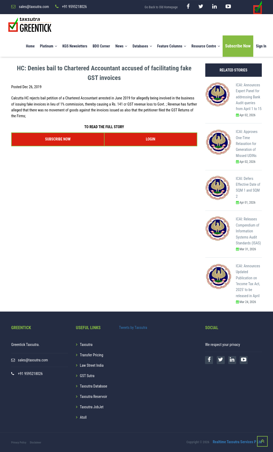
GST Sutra (87, 376)
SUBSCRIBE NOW (58, 139)
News (121, 46)
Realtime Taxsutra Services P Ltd (237, 442)
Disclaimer (35, 442)
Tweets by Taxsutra (133, 327)
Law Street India (92, 365)
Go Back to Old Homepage (161, 7)
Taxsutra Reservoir (93, 396)
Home (30, 46)
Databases (142, 46)
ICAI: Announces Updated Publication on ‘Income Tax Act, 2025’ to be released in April (248, 281)
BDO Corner (101, 46)
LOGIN (150, 139)
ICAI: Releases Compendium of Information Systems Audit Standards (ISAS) (248, 231)
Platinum (48, 46)
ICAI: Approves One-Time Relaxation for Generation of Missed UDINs (247, 144)
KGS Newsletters (74, 46)
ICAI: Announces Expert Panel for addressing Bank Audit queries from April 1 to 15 (249, 97)
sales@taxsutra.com (33, 360)
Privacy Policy (18, 442)
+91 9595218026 (30, 374)
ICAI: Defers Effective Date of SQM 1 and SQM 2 (248, 187)
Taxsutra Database (93, 386)
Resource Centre (205, 46)
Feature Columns (171, 46)
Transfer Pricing (91, 355)
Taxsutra (86, 344)
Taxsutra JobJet (92, 407)
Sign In (261, 46)
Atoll (83, 417)
